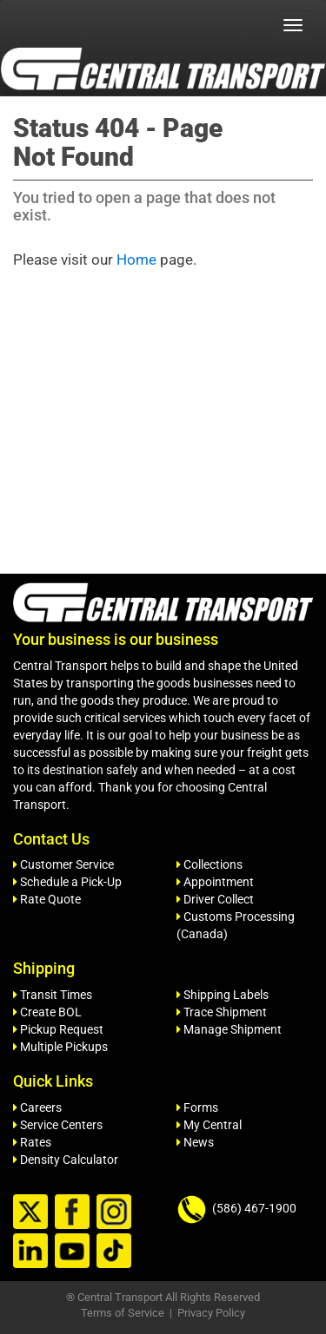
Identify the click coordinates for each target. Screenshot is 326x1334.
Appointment (215, 882)
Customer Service (63, 864)
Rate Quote (47, 899)
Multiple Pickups (60, 1047)
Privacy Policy (211, 1312)
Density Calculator (65, 1159)
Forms (197, 1107)
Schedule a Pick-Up (67, 882)
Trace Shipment (221, 1012)
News (195, 1142)
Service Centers (58, 1125)
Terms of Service (122, 1312)
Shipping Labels (222, 995)
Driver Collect (215, 899)
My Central (209, 1125)
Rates (32, 1142)
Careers (37, 1107)
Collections (209, 864)
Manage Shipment (229, 1029)
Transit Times (52, 995)
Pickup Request (58, 1029)
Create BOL (47, 1012)
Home (136, 259)
